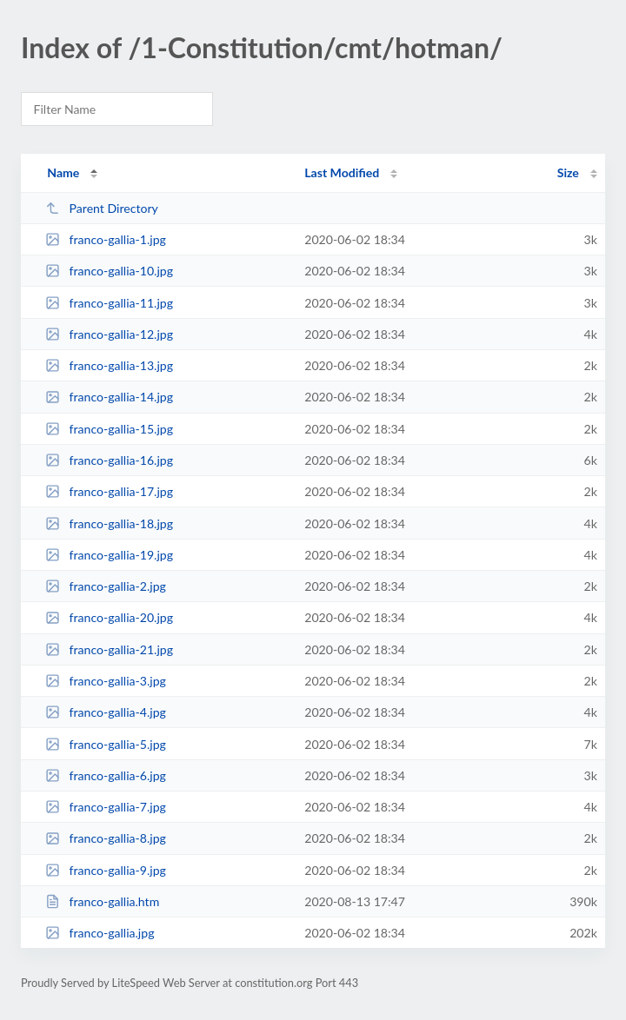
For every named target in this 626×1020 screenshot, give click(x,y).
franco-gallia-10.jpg (109, 270)
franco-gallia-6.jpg (105, 775)
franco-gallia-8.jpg (105, 838)
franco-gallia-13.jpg (109, 365)
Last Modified (341, 172)
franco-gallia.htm (102, 901)
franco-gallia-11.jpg (109, 302)
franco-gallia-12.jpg (109, 334)
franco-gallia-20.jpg (109, 617)
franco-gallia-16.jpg (109, 460)
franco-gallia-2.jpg (105, 586)
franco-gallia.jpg (99, 932)
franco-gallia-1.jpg (105, 239)
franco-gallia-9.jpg (105, 870)
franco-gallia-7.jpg (105, 806)
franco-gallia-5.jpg (105, 744)
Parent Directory (101, 208)
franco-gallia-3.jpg (105, 680)
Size (568, 172)
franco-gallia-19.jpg (109, 554)
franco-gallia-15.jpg (109, 428)
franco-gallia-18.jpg (109, 523)
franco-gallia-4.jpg (105, 712)
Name (63, 172)
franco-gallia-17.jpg (109, 491)
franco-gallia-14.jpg (109, 396)
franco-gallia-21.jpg (109, 649)
